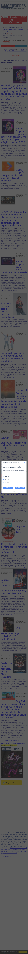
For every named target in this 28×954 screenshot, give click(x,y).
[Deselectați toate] (25, 463)
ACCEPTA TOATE (20, 488)
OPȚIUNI (8, 488)
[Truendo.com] (14, 491)
